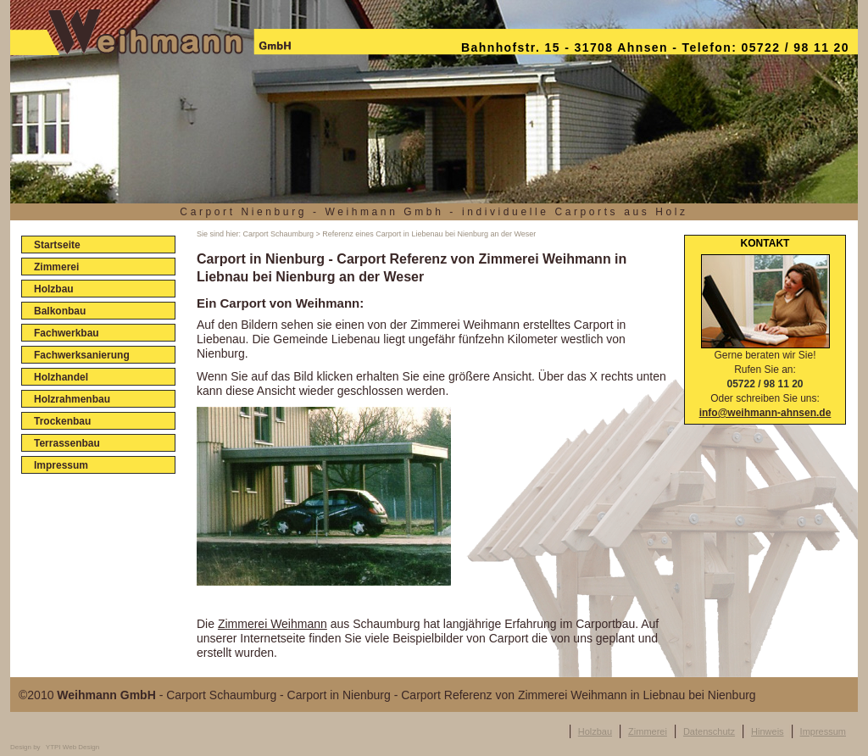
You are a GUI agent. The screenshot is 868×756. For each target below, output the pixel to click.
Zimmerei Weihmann (272, 624)
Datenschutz (709, 731)
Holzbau (595, 731)
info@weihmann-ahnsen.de (765, 413)
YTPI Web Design (72, 747)
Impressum (823, 731)
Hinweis (767, 731)
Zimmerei (647, 731)
